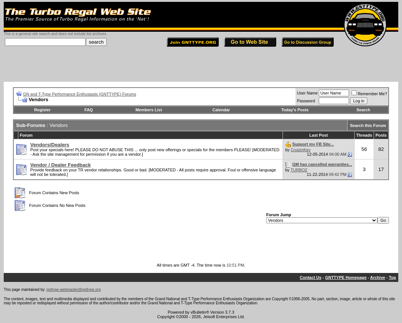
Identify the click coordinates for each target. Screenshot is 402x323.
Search (363, 110)
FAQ (88, 110)
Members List (148, 110)
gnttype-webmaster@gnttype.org (74, 290)
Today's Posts (294, 110)
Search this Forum (368, 125)
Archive (377, 277)
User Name (307, 93)
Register (42, 110)
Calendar (221, 110)
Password (306, 101)
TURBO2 (298, 170)
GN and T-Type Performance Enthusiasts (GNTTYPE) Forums (79, 94)
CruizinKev (301, 149)
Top (392, 277)
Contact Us (310, 277)
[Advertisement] (201, 65)
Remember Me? (369, 93)
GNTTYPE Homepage (346, 277)
